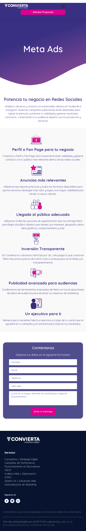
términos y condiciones (30, 524)
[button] (63, 6)
